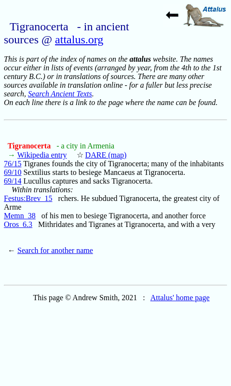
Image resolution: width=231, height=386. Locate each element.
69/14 (12, 181)
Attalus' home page (180, 297)
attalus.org (79, 39)
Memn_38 (20, 216)
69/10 (12, 172)
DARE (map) (106, 155)
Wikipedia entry (42, 155)
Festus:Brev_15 (28, 198)
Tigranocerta (30, 146)
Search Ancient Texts (60, 94)
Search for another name (55, 250)
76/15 (12, 164)
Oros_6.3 (18, 224)
